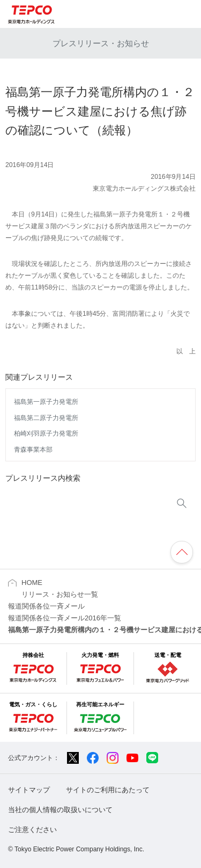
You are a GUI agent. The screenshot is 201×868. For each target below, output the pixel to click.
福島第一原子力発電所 (46, 402)
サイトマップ (29, 790)
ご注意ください (32, 830)
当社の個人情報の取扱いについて (60, 810)
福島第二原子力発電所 (46, 418)
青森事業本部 (33, 449)
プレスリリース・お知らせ (101, 43)
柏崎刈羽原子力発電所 (46, 433)
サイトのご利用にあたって (108, 790)
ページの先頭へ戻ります (181, 552)
